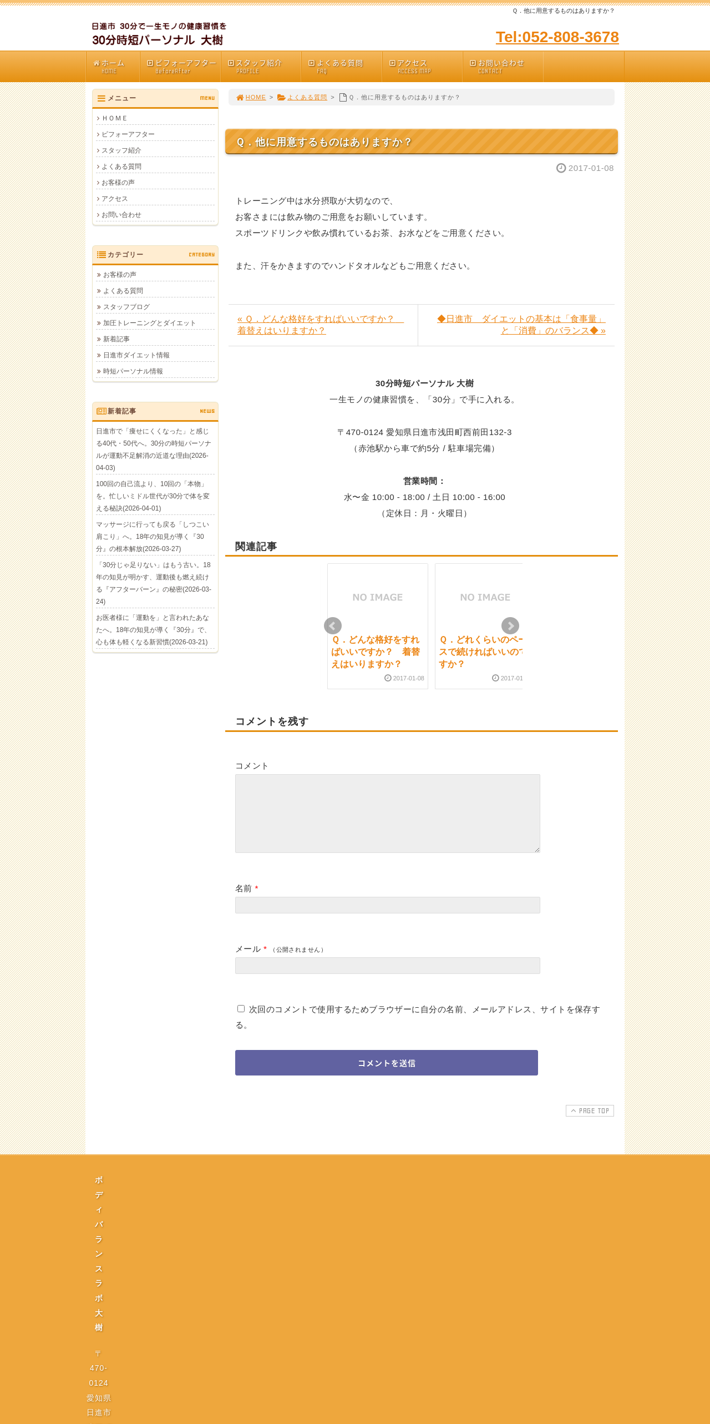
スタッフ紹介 (264, 66)
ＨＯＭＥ (115, 118)
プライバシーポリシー (358, 1296)
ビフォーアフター (183, 66)
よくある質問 (344, 66)
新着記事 (116, 339)
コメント (252, 765)
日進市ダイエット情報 (136, 355)
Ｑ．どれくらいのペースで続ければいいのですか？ (483, 652)
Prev (333, 626)
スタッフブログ (126, 307)
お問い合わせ (506, 66)
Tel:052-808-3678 (557, 37)
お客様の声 (118, 182)
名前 (243, 901)
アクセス (425, 66)
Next (510, 626)
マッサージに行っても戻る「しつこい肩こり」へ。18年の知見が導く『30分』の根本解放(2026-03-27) (152, 537)
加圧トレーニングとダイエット (149, 323)
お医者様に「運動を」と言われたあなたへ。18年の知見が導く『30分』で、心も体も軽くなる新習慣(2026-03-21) (153, 630)
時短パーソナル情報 (133, 371)
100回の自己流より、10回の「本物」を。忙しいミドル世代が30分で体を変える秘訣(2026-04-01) (153, 496)
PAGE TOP (589, 1123)
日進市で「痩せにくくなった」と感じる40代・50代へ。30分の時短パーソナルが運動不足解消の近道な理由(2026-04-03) (153, 449)
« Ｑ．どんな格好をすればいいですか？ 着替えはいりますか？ (320, 324)
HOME (250, 97)
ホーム (115, 66)
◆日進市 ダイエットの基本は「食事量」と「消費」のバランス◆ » (521, 324)
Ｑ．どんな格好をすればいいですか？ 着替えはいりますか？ (375, 652)
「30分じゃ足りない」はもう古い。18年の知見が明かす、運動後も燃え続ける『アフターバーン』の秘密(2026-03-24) (153, 583)
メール (248, 962)
